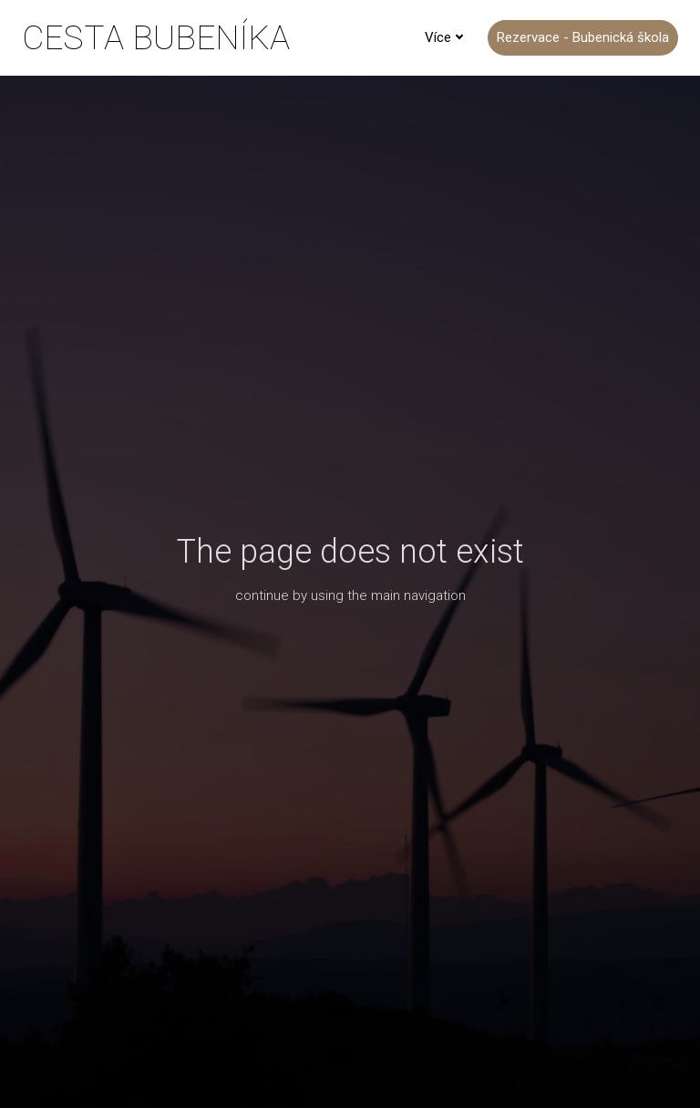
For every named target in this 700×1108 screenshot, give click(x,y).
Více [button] (444, 37)
